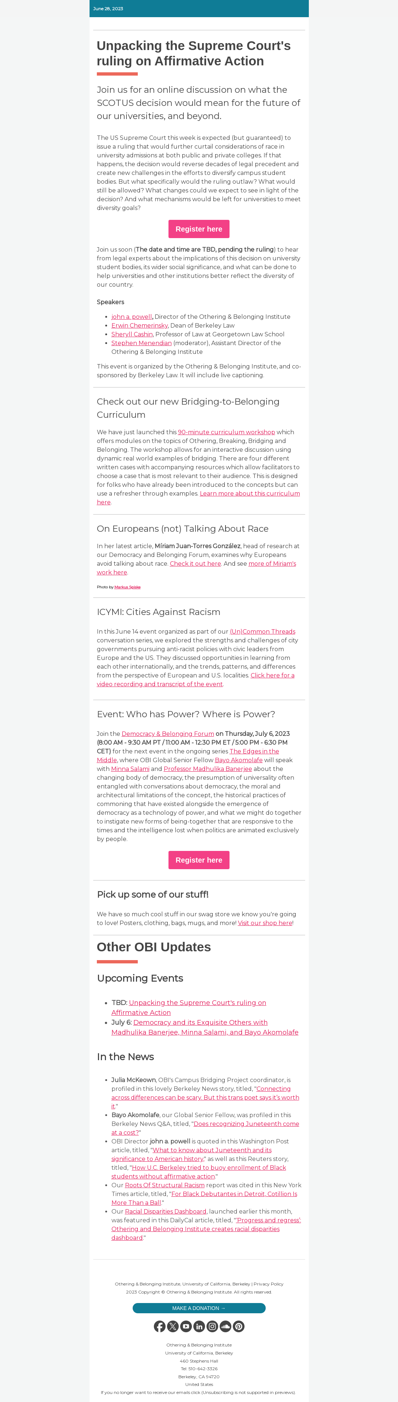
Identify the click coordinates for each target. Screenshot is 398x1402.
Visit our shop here (265, 923)
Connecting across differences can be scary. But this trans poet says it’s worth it (205, 1097)
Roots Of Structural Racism (165, 1185)
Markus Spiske (127, 587)
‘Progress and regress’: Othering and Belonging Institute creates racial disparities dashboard (206, 1229)
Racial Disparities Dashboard (165, 1211)
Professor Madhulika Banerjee (208, 768)
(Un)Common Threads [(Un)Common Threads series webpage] (262, 631)
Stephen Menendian (141, 343)
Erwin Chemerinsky (139, 325)
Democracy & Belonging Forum (168, 733)
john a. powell (131, 316)
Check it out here (195, 563)
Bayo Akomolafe (239, 760)
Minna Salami (130, 768)
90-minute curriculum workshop (226, 432)
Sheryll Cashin (132, 334)
